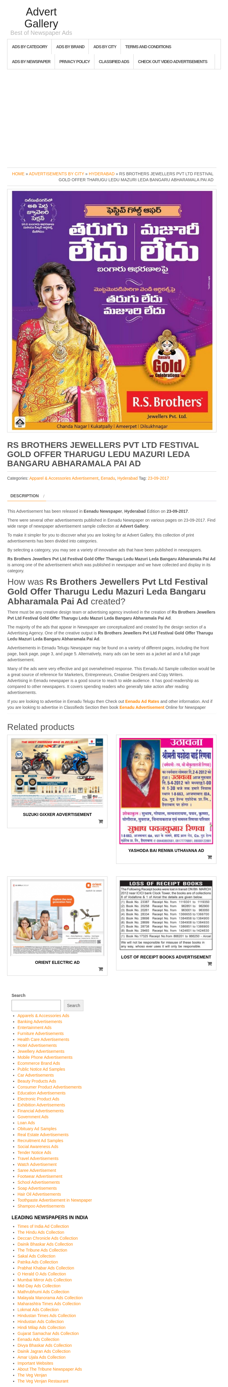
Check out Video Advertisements (172, 61)
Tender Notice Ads (34, 1152)
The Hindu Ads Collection (41, 1232)
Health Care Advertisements (43, 1039)
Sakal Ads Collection (37, 1256)
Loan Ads (26, 1122)
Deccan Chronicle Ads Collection (48, 1238)
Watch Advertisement (37, 1164)
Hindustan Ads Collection (41, 1321)
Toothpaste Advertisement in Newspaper (55, 1200)
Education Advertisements (42, 1093)
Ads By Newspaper (31, 61)
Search (19, 995)
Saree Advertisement (37, 1170)
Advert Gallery (41, 18)
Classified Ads (114, 61)
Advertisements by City (56, 173)
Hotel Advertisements (37, 1045)
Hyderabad (102, 173)
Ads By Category (29, 46)
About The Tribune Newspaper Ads (50, 1369)
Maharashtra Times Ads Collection (49, 1303)
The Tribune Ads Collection (42, 1250)
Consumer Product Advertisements (50, 1087)
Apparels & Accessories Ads (43, 1015)
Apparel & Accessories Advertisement (64, 478)
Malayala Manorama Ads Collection (50, 1297)
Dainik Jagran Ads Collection (44, 1351)
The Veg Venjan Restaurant (43, 1381)
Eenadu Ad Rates (142, 701)
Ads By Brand (70, 46)
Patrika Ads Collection (38, 1262)
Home (18, 173)
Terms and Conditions (148, 46)
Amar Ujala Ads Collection (42, 1357)
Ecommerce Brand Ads (39, 1063)
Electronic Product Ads (38, 1099)
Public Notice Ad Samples (41, 1069)
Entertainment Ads (34, 1027)
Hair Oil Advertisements (39, 1194)
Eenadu (108, 478)
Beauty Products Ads (37, 1081)
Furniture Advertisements (41, 1033)
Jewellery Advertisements (41, 1051)
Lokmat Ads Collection (38, 1309)
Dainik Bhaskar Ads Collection (45, 1244)
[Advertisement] (114, 117)
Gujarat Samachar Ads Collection (48, 1333)
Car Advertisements (36, 1075)
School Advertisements (39, 1182)
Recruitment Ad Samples (40, 1140)
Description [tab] (24, 495)
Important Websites (35, 1363)
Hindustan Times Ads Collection (47, 1315)
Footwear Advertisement (40, 1176)
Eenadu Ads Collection (38, 1339)
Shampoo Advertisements (41, 1206)
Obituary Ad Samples (37, 1128)
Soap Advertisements (37, 1188)
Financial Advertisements (41, 1110)
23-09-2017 (158, 478)
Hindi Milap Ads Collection (42, 1327)
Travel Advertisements (38, 1158)
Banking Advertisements (40, 1021)
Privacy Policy (74, 61)
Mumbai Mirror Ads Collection (45, 1279)
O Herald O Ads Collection (42, 1274)
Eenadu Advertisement (141, 707)
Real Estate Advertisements (43, 1134)
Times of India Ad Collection (43, 1226)
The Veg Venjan (32, 1375)
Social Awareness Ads (38, 1146)
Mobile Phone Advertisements (45, 1057)
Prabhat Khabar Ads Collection (46, 1268)
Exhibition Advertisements (41, 1105)
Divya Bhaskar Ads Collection (45, 1345)
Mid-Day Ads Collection (39, 1285)
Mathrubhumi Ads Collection (43, 1291)
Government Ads (33, 1116)
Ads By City (104, 46)
